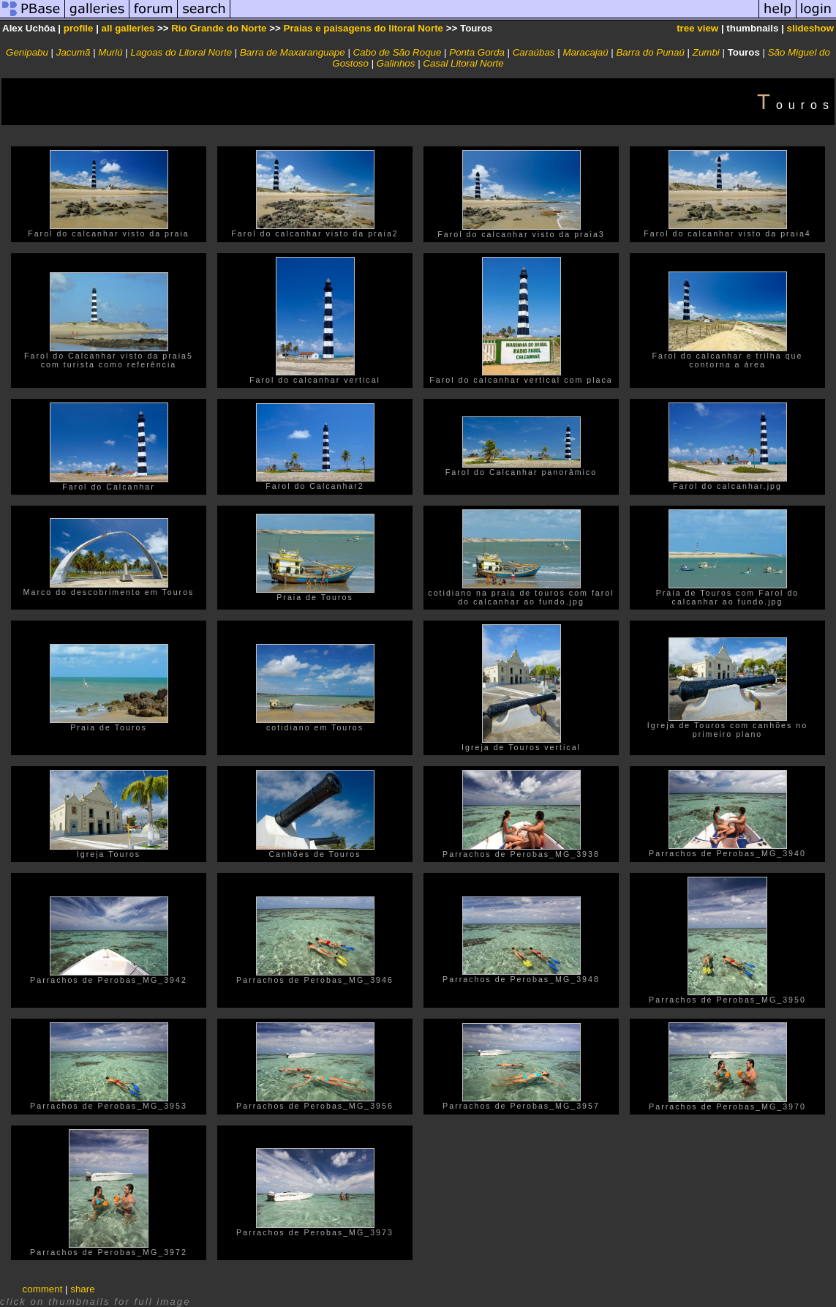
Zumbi (706, 52)
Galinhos (396, 63)
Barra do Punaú (650, 52)
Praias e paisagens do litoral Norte (364, 28)
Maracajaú (585, 52)
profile (79, 28)
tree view (697, 28)
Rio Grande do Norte (218, 28)
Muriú (110, 52)
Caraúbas (534, 52)
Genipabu (27, 52)
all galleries (128, 28)
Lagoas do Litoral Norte (182, 52)
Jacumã (73, 52)
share (82, 1289)
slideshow (810, 28)
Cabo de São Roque (397, 52)
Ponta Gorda (477, 52)
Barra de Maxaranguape (292, 52)
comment (43, 1289)
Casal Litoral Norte (463, 63)
